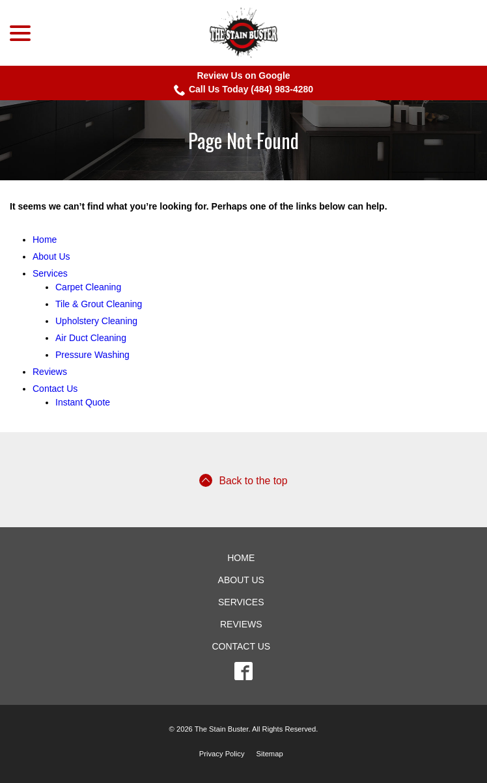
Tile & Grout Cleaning (98, 304)
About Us (51, 256)
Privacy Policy (222, 754)
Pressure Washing (92, 355)
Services (50, 273)
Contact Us (55, 388)
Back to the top (243, 480)
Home (45, 239)
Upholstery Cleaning (96, 321)
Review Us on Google (243, 75)
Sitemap (270, 754)
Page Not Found (243, 140)
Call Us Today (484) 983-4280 (243, 90)
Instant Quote (82, 402)
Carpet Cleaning (88, 287)
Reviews (50, 371)
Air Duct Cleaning (90, 338)
